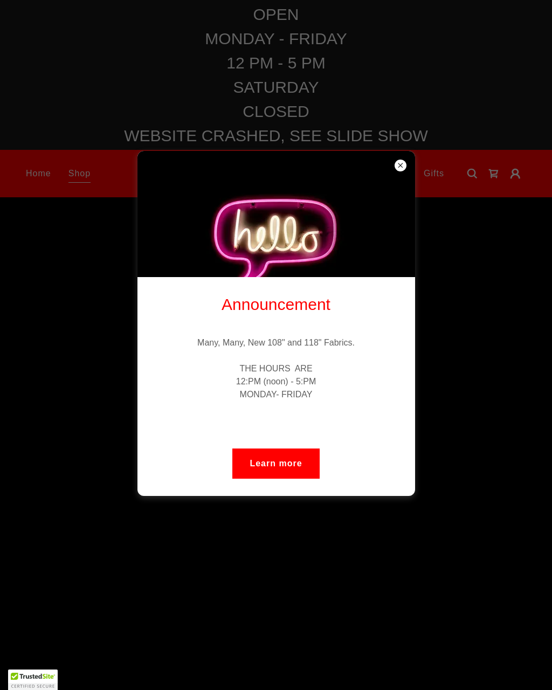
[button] (33, 680)
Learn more (276, 463)
